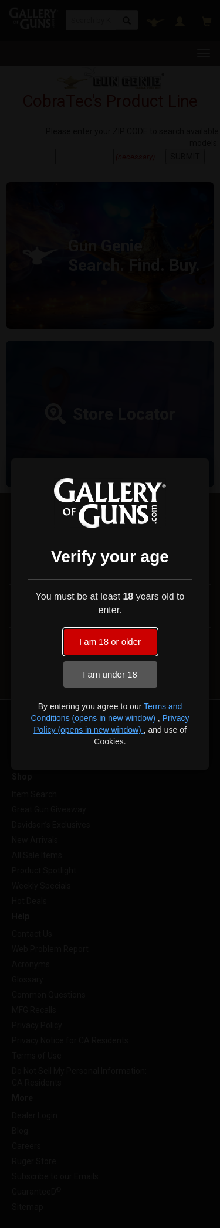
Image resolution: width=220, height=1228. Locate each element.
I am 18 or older (110, 642)
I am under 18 (110, 674)
